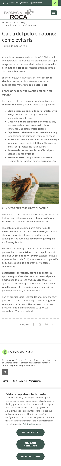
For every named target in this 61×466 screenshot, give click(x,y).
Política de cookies (32, 424)
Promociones (35, 381)
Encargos (22, 381)
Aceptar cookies (30, 432)
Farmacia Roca (12, 22)
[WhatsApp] (46, 324)
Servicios (7, 381)
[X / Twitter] (40, 324)
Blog (23, 22)
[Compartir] (55, 3)
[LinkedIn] (53, 324)
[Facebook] (33, 324)
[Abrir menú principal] (54, 12)
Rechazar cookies (30, 456)
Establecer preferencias (30, 444)
